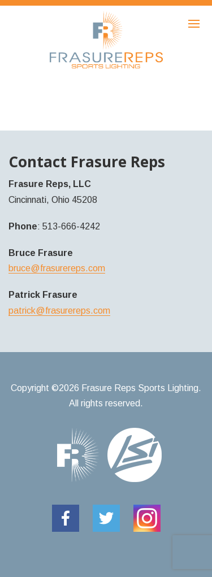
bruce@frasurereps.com (56, 268)
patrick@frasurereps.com (59, 310)
